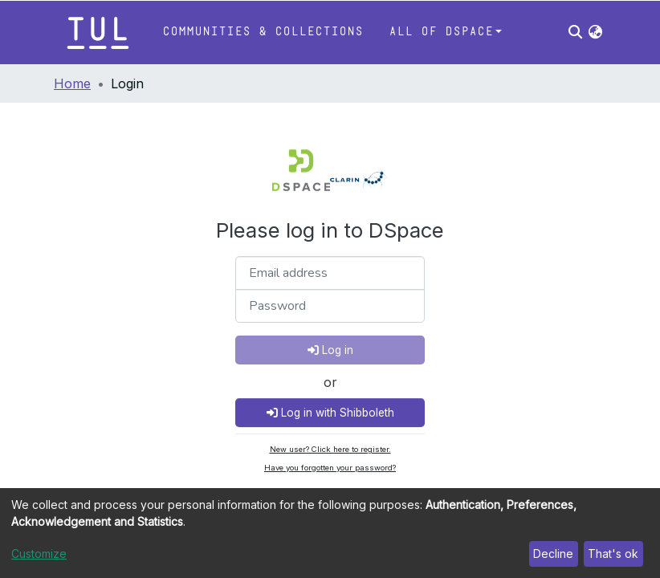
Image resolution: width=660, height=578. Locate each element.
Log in (330, 350)
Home (72, 83)
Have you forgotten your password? (330, 467)
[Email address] (330, 273)
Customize (39, 553)
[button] (595, 32)
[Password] (330, 306)
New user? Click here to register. (330, 449)
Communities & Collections (262, 31)
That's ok (613, 553)
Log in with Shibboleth (330, 412)
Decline (553, 553)
